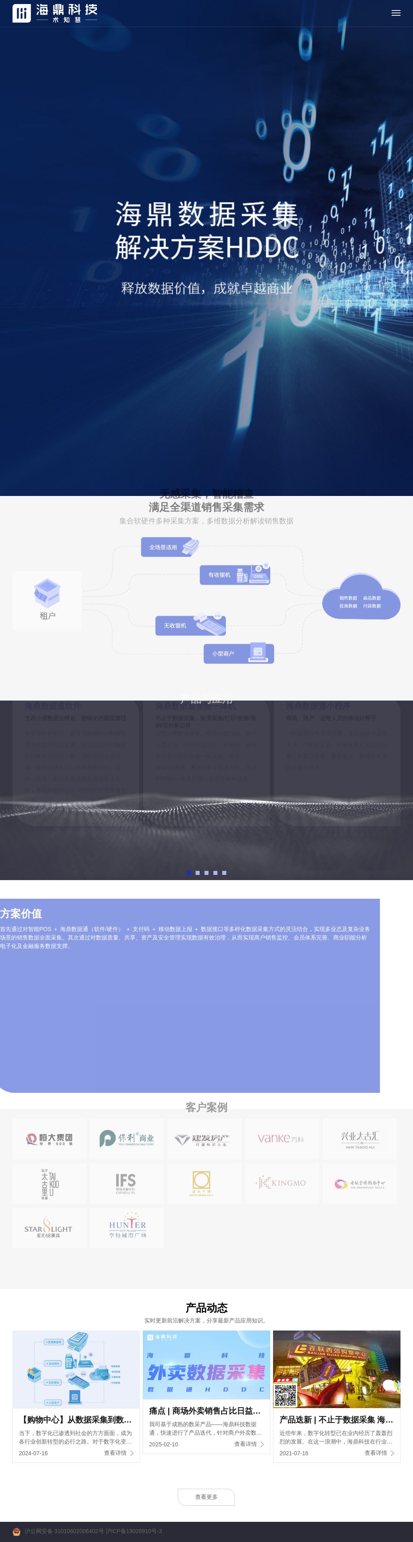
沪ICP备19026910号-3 (134, 1531)
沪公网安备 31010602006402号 (64, 1531)
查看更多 (206, 1497)
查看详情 (118, 1453)
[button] (189, 873)
